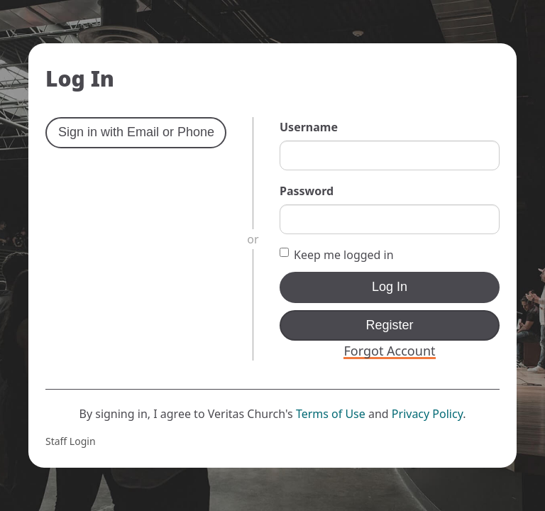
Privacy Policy (427, 414)
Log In (389, 287)
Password (307, 191)
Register (389, 325)
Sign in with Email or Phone (136, 132)
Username (309, 127)
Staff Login (70, 441)
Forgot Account (389, 350)
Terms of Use (330, 414)
